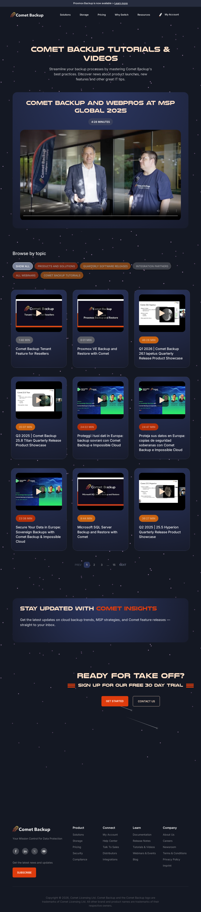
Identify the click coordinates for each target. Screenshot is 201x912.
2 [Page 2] (94, 564)
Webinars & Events (144, 853)
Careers (167, 840)
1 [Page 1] (86, 564)
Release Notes (141, 840)
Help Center (110, 840)
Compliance (80, 859)
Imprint (167, 865)
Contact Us (146, 701)
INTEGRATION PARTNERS (152, 266)
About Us (168, 834)
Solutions (65, 14)
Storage (84, 14)
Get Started (115, 701)
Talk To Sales (111, 847)
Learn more (121, 3)
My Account (169, 15)
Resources (144, 14)
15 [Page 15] (114, 564)
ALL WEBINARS (26, 275)
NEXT (122, 564)
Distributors (110, 853)
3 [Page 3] (102, 564)
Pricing (102, 14)
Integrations (110, 859)
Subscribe (24, 872)
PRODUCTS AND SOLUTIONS (56, 266)
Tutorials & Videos (144, 847)
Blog (135, 859)
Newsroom (169, 847)
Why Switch (121, 14)
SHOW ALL (23, 266)
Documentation (142, 834)
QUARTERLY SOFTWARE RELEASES (105, 266)
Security (78, 853)
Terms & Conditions (175, 853)
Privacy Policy (171, 859)
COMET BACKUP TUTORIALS (62, 275)
